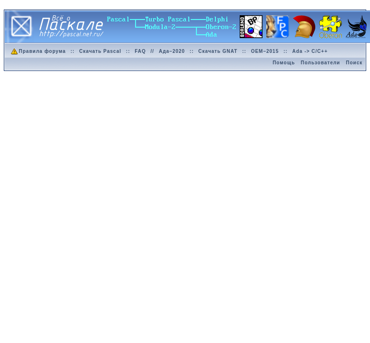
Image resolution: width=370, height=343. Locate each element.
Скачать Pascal (100, 51)
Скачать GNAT (217, 51)
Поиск (354, 62)
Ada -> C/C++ (310, 51)
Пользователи (320, 62)
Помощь (284, 62)
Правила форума (38, 51)
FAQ (140, 51)
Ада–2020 (172, 51)
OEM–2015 (265, 51)
